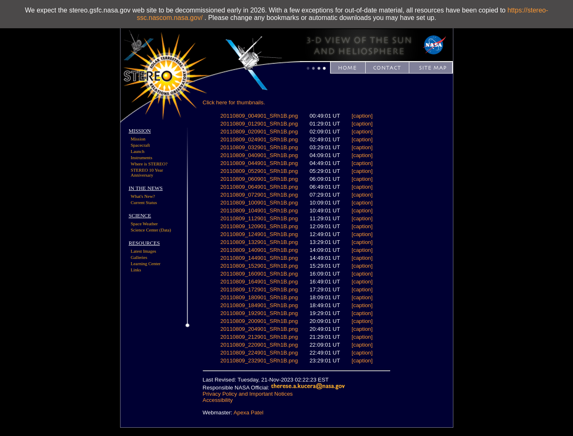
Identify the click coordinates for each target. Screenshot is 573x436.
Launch (138, 151)
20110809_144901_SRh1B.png (259, 258)
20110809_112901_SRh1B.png (259, 218)
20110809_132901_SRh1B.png (259, 242)
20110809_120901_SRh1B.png (259, 226)
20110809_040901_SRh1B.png (259, 155)
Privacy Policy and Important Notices (248, 394)
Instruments (141, 157)
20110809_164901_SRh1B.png (259, 281)
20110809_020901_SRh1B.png (259, 131)
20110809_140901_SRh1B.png (259, 250)
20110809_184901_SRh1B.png (259, 305)
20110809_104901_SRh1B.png (259, 210)
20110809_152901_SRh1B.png (259, 266)
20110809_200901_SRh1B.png (259, 321)
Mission (138, 138)
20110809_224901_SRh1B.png (259, 353)
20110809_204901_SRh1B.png (259, 329)
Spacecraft (140, 145)
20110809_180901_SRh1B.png (259, 297)
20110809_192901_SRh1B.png (259, 313)
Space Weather (144, 223)
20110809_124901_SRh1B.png (259, 234)
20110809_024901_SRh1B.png (259, 139)
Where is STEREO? (149, 163)
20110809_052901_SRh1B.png (259, 171)
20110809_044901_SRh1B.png (259, 163)
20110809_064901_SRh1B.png (259, 187)
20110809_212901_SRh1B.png (259, 337)
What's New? (143, 196)
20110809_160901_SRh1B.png (259, 274)
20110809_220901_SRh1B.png (259, 345)
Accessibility (218, 400)
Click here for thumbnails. (234, 102)
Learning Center (146, 263)
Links (136, 269)
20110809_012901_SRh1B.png (259, 124)
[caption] (362, 116)
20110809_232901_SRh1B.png (259, 360)
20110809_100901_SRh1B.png (259, 203)
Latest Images (143, 251)
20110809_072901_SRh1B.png (259, 195)
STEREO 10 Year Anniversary (147, 172)
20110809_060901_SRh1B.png (259, 179)
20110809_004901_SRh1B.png (259, 116)
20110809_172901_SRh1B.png (259, 289)
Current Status (144, 202)
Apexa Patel (248, 412)
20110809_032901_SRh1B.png (259, 147)
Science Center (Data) (151, 229)
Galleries (139, 257)
